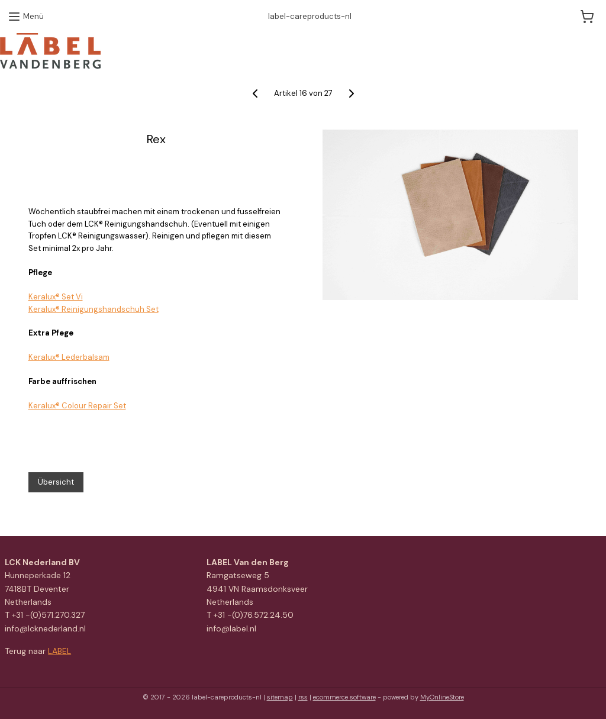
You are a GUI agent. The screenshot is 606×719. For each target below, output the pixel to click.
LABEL (59, 651)
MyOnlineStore (442, 697)
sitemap (280, 697)
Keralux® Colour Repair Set (77, 406)
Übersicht (56, 482)
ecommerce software (344, 697)
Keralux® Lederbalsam (68, 357)
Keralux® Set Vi (55, 297)
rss (303, 697)
